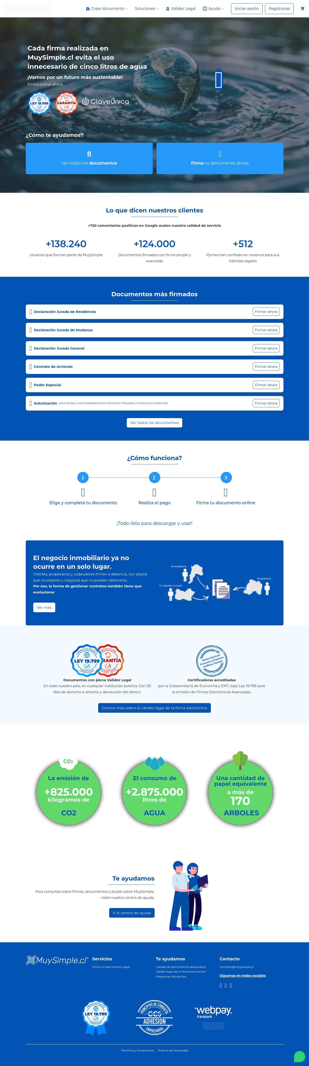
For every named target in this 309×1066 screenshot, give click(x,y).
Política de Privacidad (173, 1050)
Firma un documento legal (111, 967)
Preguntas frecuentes (171, 976)
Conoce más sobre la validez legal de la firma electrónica (154, 708)
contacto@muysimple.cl (237, 967)
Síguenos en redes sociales (243, 976)
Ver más (44, 607)
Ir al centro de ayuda (132, 913)
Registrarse (279, 8)
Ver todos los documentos (154, 422)
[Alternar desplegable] (88, 9)
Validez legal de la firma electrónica (181, 971)
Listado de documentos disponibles (181, 967)
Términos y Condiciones (137, 1050)
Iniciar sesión (247, 8)
